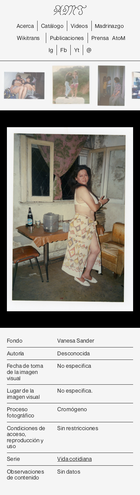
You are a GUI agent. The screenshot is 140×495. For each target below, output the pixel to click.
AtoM (119, 37)
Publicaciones (67, 37)
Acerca (25, 25)
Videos (79, 25)
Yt (76, 50)
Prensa (100, 37)
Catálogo (52, 25)
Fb (63, 50)
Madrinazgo (109, 25)
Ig (51, 50)
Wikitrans (28, 37)
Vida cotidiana (74, 458)
